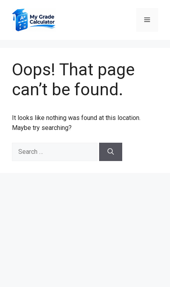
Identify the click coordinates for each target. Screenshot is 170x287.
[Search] (110, 152)
